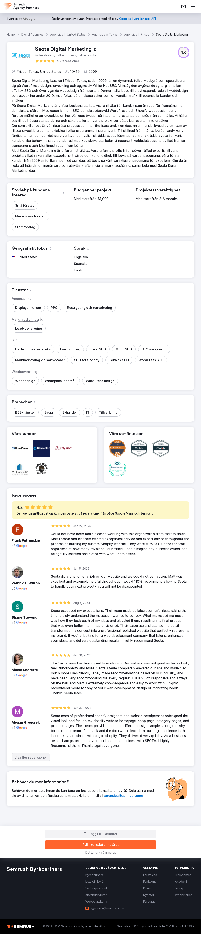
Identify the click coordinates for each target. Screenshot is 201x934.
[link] (183, 6)
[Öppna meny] (193, 6)
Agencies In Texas (104, 34)
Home (11, 34)
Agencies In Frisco (136, 34)
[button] (183, 52)
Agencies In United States (67, 34)
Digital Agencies (32, 34)
